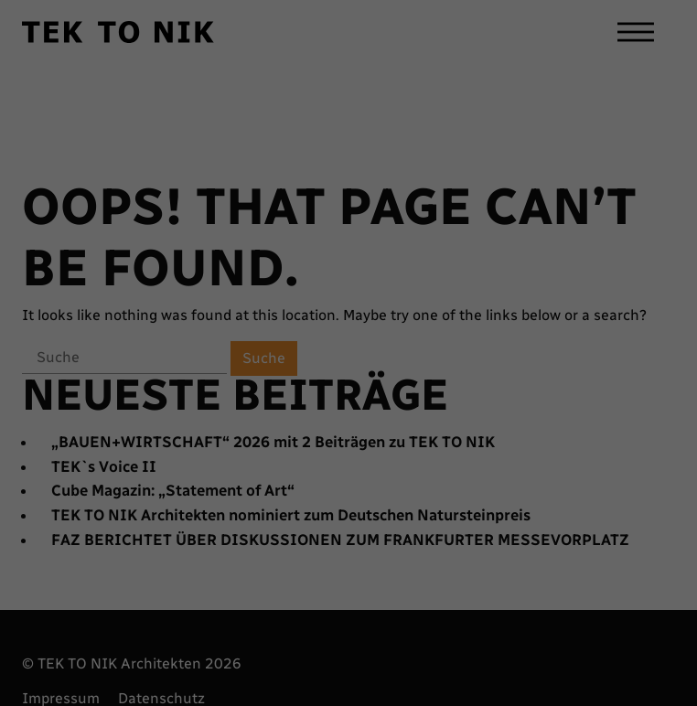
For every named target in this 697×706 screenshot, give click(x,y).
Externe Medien (370, 584)
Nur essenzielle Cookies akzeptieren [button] (604, 574)
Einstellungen (457, 543)
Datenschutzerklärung (601, 653)
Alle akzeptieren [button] (608, 466)
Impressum (604, 666)
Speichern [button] (604, 529)
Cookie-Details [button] (600, 640)
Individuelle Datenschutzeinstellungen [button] (603, 611)
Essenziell (128, 584)
